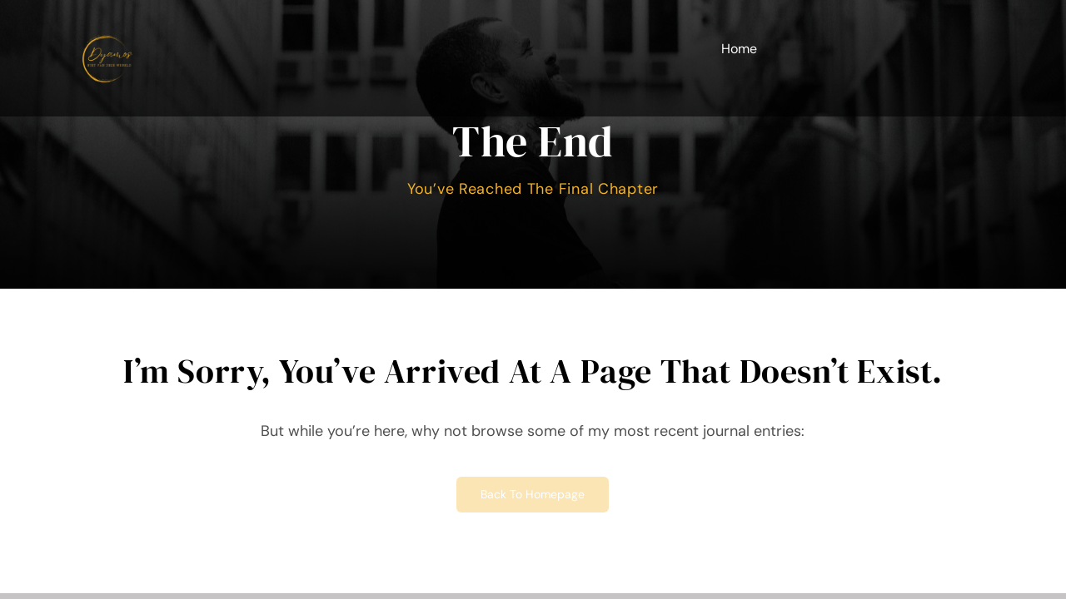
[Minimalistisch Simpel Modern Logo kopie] (107, 24)
